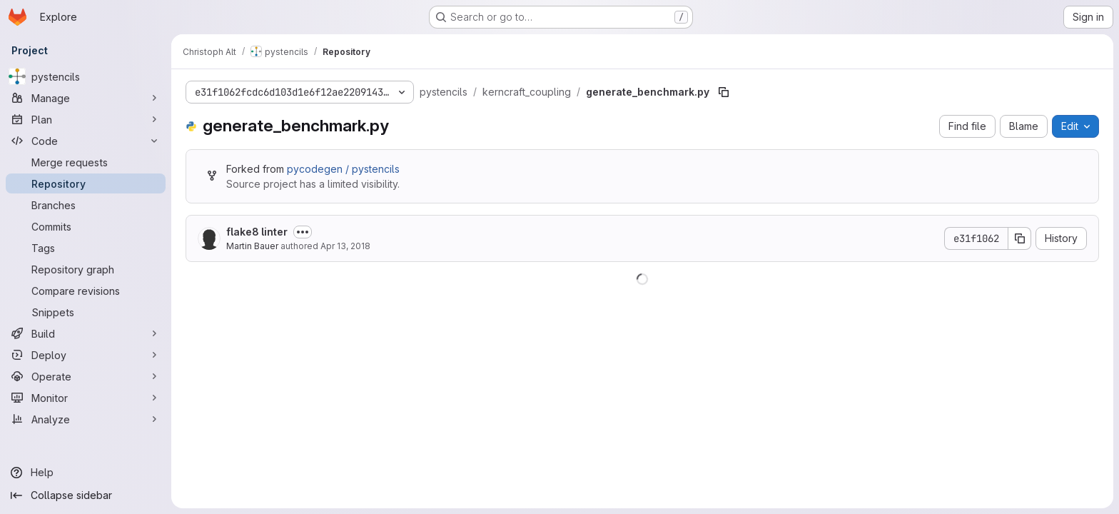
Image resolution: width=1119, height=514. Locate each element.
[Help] (86, 473)
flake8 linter (257, 232)
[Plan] (86, 119)
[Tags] (86, 248)
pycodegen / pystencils (343, 169)
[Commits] (86, 226)
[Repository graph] (86, 269)
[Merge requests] (86, 162)
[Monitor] (86, 398)
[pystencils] (86, 76)
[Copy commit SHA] (1019, 238)
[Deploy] (86, 355)
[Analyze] (86, 419)
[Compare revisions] (86, 291)
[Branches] (86, 205)
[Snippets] (86, 312)
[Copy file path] (723, 92)
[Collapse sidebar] (86, 495)
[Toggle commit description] (302, 232)
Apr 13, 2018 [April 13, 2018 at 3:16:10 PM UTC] (345, 246)
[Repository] (86, 183)
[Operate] (86, 376)
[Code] (86, 141)
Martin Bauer (252, 246)
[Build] (86, 333)
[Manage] (86, 98)
